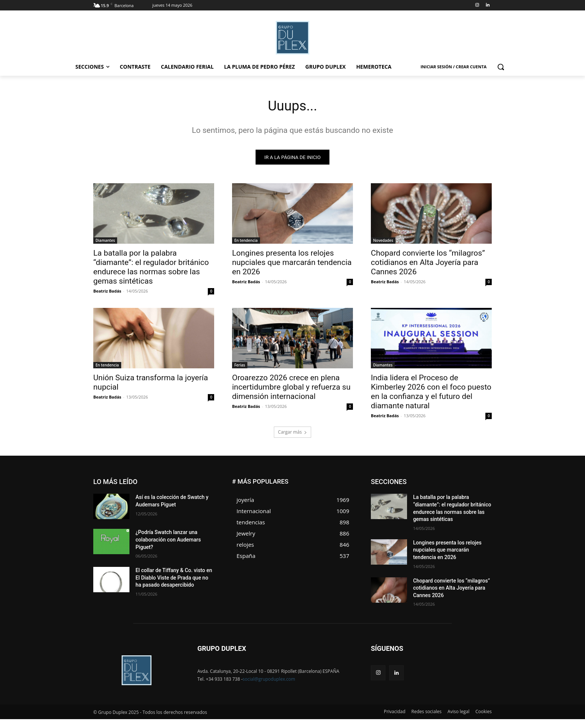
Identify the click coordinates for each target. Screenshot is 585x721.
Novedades (383, 242)
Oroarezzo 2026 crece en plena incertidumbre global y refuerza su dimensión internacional (291, 389)
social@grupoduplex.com (269, 681)
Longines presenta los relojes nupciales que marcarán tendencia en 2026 (291, 264)
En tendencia (246, 242)
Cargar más (292, 434)
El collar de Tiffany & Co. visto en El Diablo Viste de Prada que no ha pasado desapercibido (173, 579)
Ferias (239, 366)
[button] (501, 67)
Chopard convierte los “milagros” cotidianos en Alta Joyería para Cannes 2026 (428, 264)
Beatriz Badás (107, 293)
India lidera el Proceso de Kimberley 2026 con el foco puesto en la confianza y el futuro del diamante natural (431, 393)
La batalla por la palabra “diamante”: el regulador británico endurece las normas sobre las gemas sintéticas (151, 268)
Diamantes (105, 242)
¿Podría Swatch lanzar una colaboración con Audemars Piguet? (168, 541)
